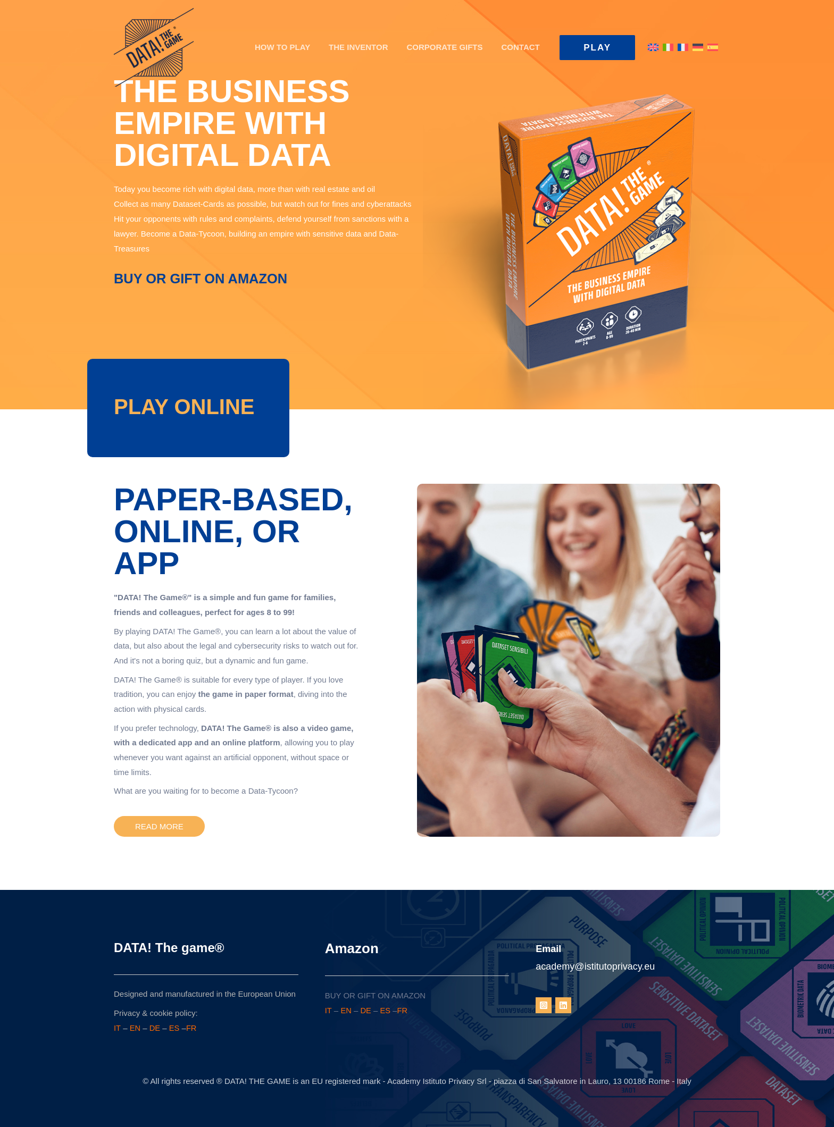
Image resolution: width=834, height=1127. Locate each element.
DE (155, 1027)
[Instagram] (544, 1005)
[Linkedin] (563, 1005)
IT (117, 1027)
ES (175, 1027)
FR (192, 1027)
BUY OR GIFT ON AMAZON (202, 279)
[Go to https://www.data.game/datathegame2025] (184, 406)
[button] (597, 47)
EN (135, 1027)
